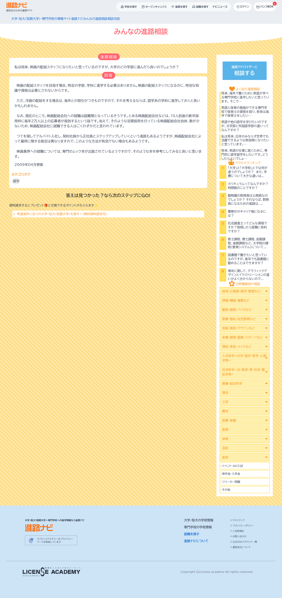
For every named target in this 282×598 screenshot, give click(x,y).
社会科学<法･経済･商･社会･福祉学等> (243, 372)
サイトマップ (237, 520)
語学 (16, 181)
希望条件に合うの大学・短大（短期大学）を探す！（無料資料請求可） (62, 213)
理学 (225, 392)
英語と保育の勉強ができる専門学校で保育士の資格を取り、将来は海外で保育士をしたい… (245, 111)
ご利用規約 (237, 531)
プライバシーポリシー (242, 525)
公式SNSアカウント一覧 (243, 542)
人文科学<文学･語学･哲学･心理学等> (244, 358)
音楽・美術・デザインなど (238, 328)
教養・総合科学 (232, 383)
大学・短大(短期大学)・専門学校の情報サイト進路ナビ (47, 18)
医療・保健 (229, 420)
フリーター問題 (231, 481)
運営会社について (240, 547)
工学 (225, 401)
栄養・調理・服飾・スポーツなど (242, 337)
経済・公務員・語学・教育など (241, 291)
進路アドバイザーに (244, 71)
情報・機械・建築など (236, 300)
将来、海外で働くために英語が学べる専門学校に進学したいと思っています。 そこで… (245, 97)
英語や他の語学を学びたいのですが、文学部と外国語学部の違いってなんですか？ (245, 125)
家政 (225, 457)
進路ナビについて (196, 540)
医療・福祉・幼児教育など (239, 318)
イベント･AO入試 (232, 465)
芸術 (225, 448)
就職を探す (192, 534)
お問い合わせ (238, 536)
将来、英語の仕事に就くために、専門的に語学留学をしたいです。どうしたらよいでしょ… (244, 154)
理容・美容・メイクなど (237, 346)
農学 (225, 411)
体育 (225, 438)
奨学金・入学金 (231, 473)
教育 (225, 429)
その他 (226, 489)
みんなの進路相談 (95, 18)
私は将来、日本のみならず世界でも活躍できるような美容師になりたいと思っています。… (245, 140)
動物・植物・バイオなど (237, 309)
